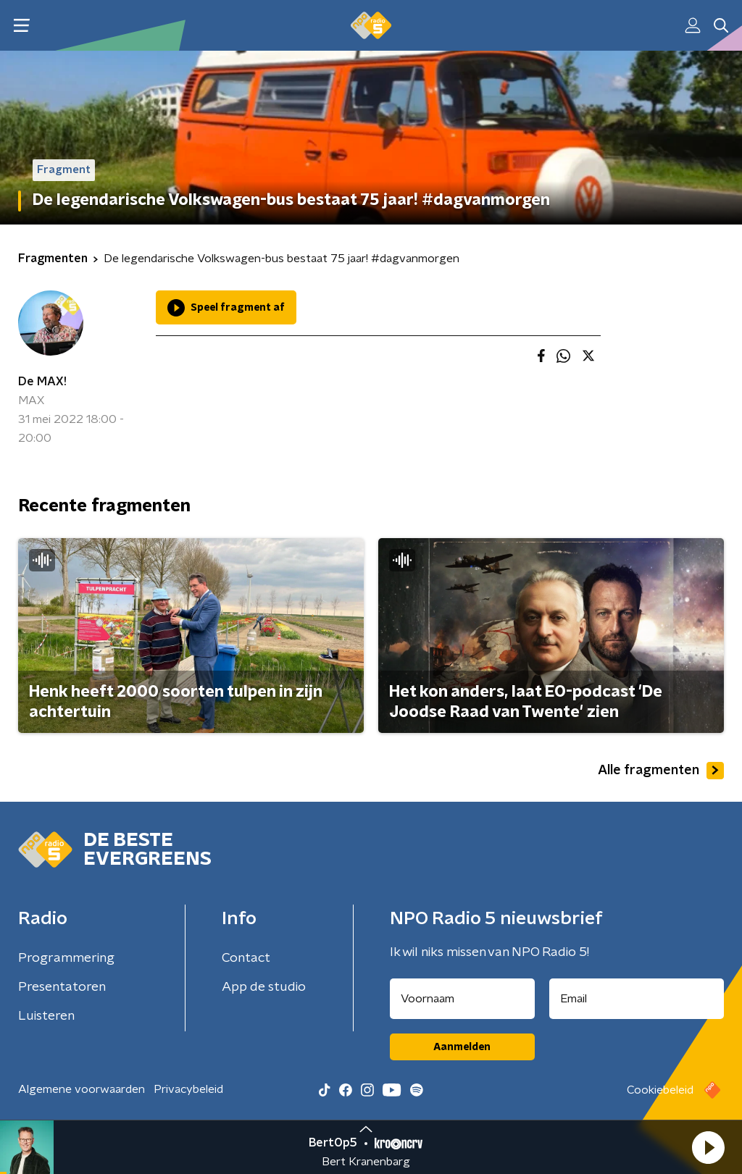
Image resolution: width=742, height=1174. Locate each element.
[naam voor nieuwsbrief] (462, 998)
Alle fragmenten (661, 770)
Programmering (66, 958)
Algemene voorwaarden (81, 1089)
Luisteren (46, 1016)
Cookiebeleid (660, 1090)
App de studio (264, 987)
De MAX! (42, 381)
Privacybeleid (188, 1089)
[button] (708, 1147)
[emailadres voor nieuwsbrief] (637, 998)
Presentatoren (62, 987)
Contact (246, 958)
